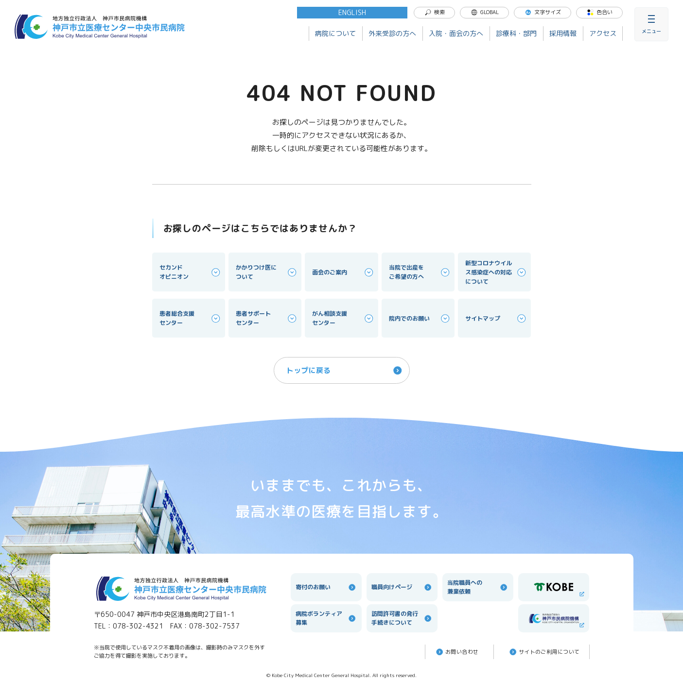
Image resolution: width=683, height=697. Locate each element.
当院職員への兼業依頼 (477, 586)
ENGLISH (352, 12)
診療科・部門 (516, 33)
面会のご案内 (343, 272)
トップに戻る (344, 370)
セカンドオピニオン (190, 272)
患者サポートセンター (267, 318)
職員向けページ (402, 587)
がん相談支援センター (343, 318)
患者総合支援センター (190, 318)
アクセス (602, 33)
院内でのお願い (420, 318)
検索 (434, 12)
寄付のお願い (326, 587)
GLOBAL (485, 12)
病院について (335, 33)
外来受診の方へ (392, 33)
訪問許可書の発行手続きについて (402, 618)
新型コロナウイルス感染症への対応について (496, 272)
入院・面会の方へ (456, 33)
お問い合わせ (457, 652)
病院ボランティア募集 (326, 618)
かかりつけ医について (267, 272)
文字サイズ (543, 12)
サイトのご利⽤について (544, 652)
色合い (600, 12)
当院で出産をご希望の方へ (420, 272)
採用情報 (563, 33)
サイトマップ (496, 318)
